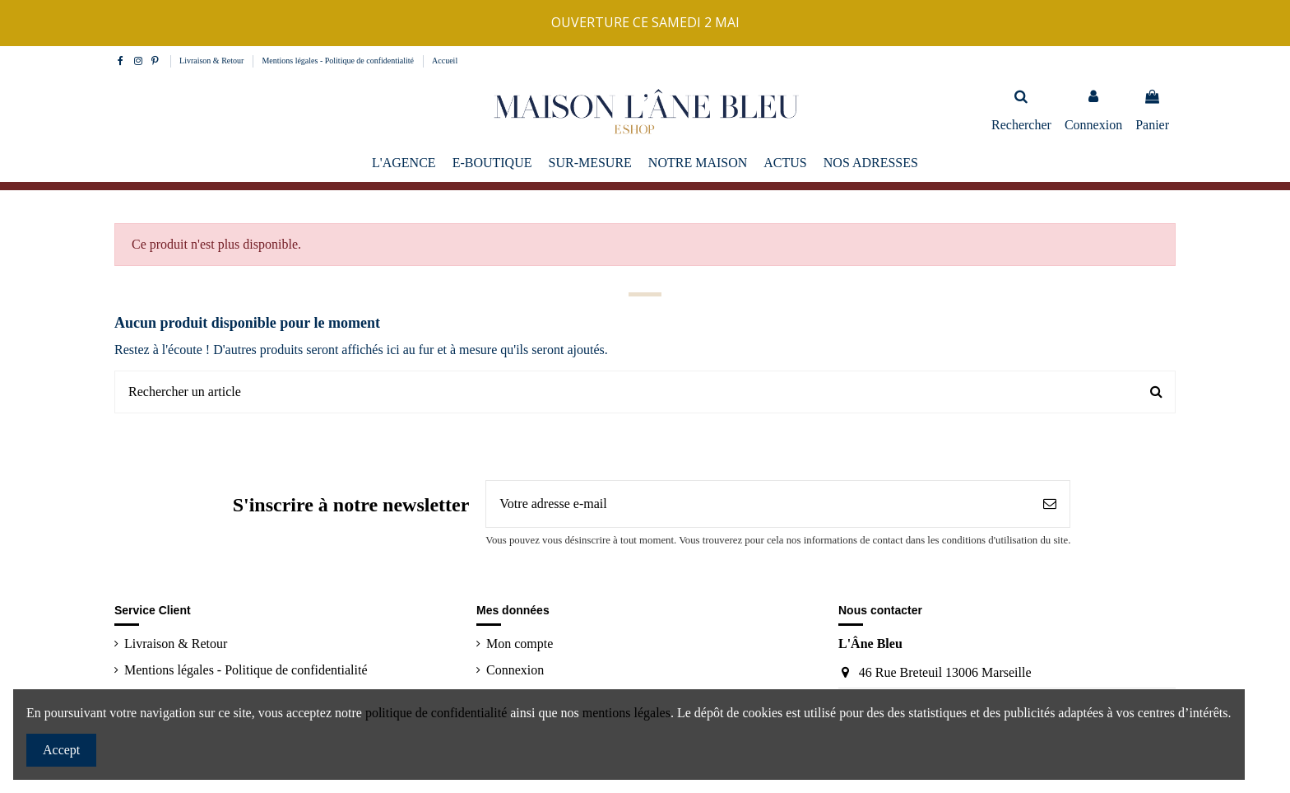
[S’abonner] (1050, 504)
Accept (61, 750)
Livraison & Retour (212, 60)
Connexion (515, 670)
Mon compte (519, 644)
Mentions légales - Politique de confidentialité (338, 60)
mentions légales (626, 713)
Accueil (444, 60)
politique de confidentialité (436, 713)
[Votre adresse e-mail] (758, 504)
